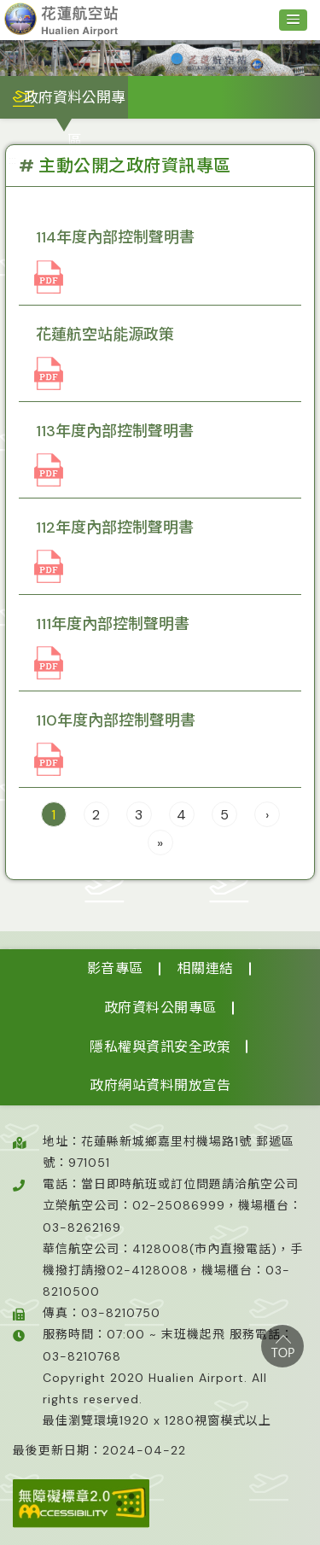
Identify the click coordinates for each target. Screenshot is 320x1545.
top (282, 1346)
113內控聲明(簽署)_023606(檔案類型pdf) (48, 470)
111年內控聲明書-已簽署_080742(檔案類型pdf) (48, 663)
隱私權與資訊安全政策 (160, 1047)
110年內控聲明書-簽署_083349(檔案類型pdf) (48, 760)
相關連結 (205, 968)
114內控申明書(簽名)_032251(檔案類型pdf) (48, 277)
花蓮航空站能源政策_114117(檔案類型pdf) (48, 374)
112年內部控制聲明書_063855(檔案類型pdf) (48, 567)
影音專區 (115, 968)
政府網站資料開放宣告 (160, 1085)
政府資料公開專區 (160, 1008)
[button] (293, 20)
